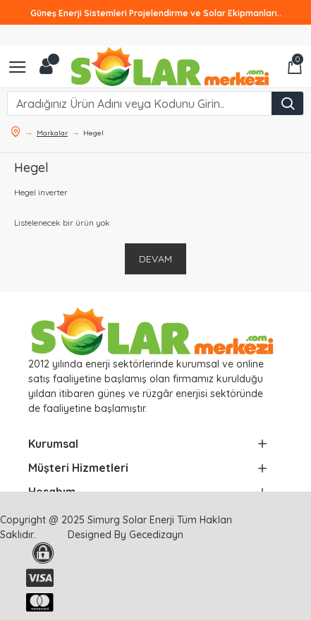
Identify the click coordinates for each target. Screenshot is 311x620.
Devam (155, 259)
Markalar (52, 133)
